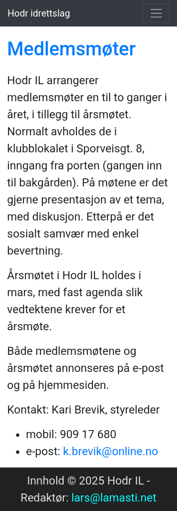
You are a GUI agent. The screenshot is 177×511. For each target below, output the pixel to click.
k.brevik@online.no (111, 451)
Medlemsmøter (71, 49)
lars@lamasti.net (113, 497)
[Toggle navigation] (156, 13)
